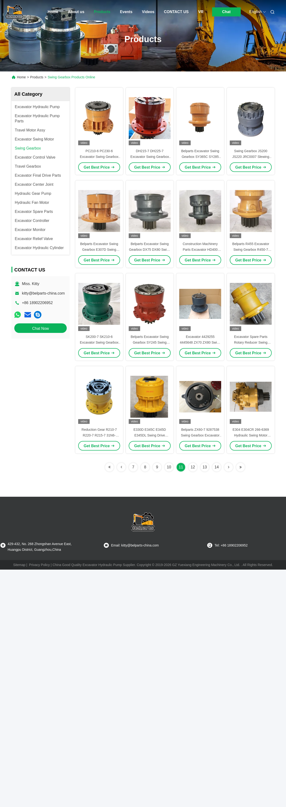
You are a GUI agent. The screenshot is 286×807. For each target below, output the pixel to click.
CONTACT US (176, 12)
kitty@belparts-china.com (43, 293)
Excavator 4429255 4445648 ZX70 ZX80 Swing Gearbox (200, 342)
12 (193, 467)
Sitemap (19, 565)
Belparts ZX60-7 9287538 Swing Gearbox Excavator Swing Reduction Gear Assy (200, 435)
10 (169, 467)
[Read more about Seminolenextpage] (109, 467)
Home (53, 12)
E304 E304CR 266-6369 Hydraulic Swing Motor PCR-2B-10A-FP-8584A (251, 435)
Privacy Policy (39, 565)
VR (200, 12)
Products (102, 12)
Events (126, 12)
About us (76, 12)
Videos (148, 12)
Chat (226, 12)
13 (205, 467)
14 (216, 467)
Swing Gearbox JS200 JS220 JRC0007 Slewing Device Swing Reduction (250, 156)
